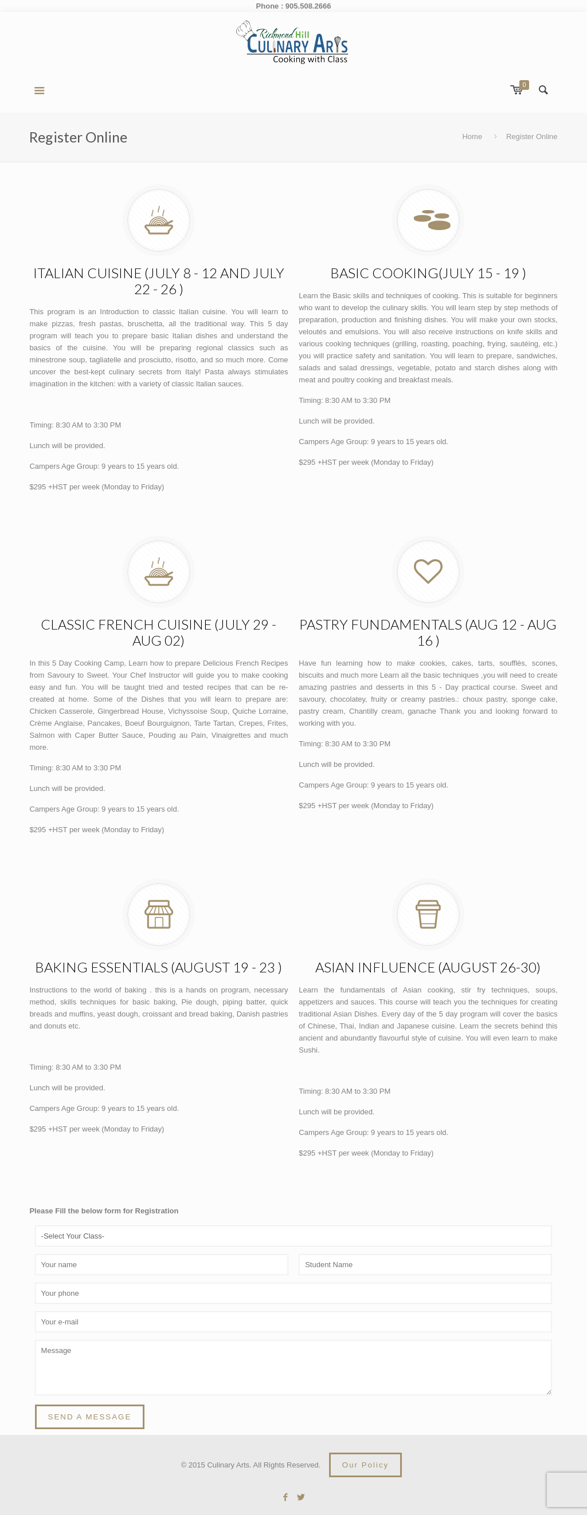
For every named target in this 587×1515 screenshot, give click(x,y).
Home (472, 136)
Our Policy (365, 1465)
